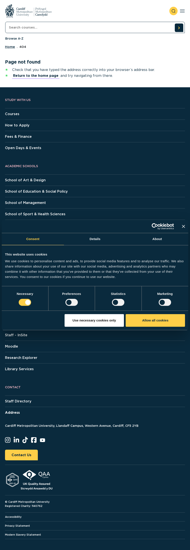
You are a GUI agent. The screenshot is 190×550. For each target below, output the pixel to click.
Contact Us (21, 455)
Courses (12, 114)
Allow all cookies (155, 320)
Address (12, 412)
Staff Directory (18, 401)
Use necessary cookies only (94, 320)
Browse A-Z (14, 38)
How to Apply (17, 125)
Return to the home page (35, 76)
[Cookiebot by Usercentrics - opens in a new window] (155, 226)
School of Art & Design (25, 180)
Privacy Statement (17, 525)
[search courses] (179, 28)
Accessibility (13, 516)
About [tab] (157, 239)
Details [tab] (95, 239)
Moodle (11, 346)
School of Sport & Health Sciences (35, 214)
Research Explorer (21, 358)
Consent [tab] (33, 239)
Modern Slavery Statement (23, 534)
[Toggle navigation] (182, 11)
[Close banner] (183, 226)
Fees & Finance (18, 137)
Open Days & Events (23, 148)
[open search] (173, 11)
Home (10, 47)
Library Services (19, 369)
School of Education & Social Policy (36, 191)
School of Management (25, 203)
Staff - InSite (16, 335)
